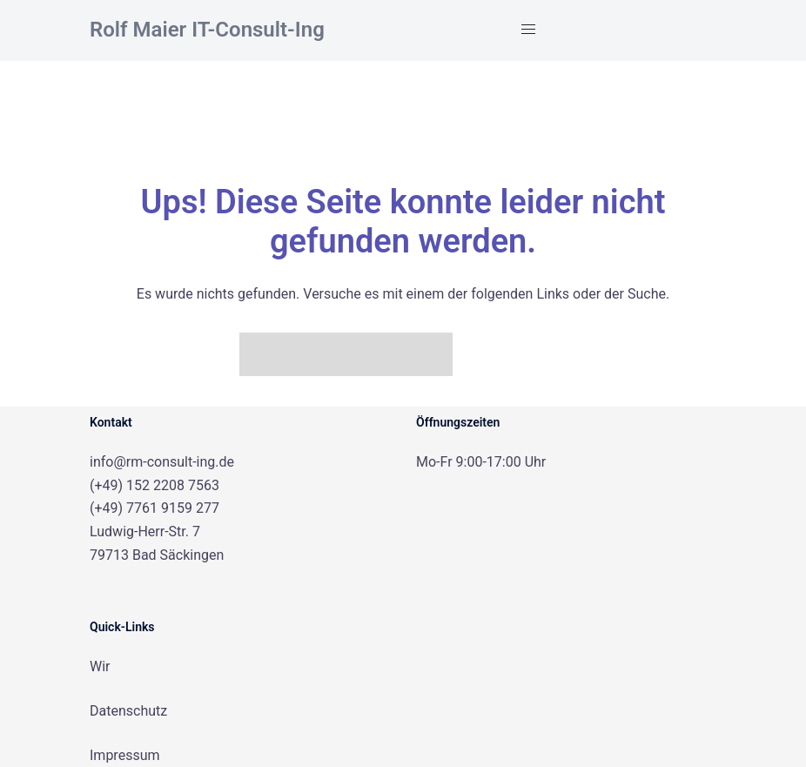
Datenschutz (128, 711)
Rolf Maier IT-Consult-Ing (207, 29)
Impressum (125, 755)
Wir (100, 666)
